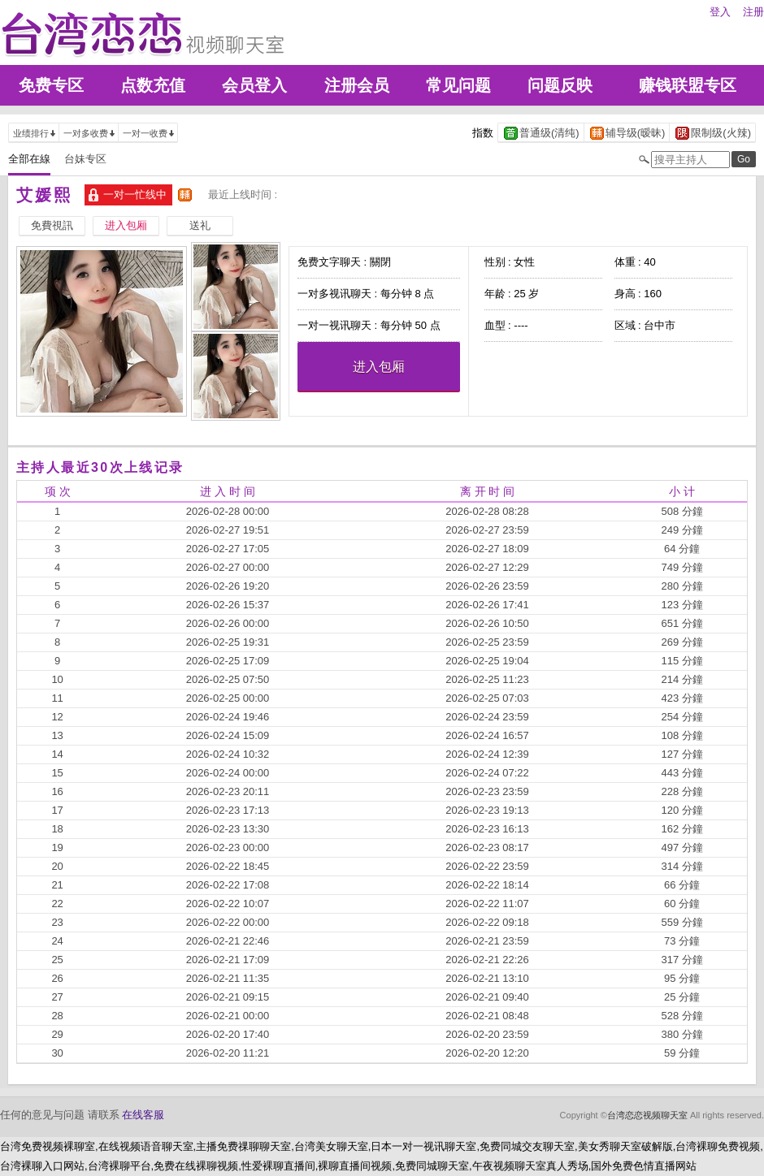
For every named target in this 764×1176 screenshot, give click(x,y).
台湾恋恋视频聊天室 (647, 1115)
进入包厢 (379, 367)
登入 (720, 12)
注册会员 (356, 85)
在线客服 (143, 1115)
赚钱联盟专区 (687, 85)
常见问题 (458, 85)
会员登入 (254, 85)
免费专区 (51, 85)
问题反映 (560, 85)
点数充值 (152, 85)
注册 (753, 12)
